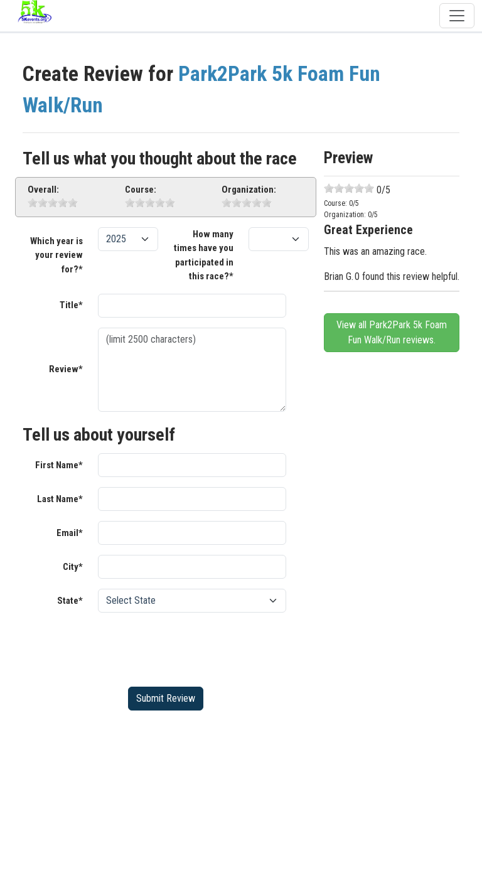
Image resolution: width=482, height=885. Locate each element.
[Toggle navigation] (456, 15)
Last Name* (60, 499)
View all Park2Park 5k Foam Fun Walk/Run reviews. (391, 332)
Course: (140, 189)
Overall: (43, 189)
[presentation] (193, 647)
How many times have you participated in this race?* (203, 255)
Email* (69, 533)
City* (73, 566)
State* (70, 600)
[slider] (53, 203)
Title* (71, 305)
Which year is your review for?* (56, 255)
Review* (66, 369)
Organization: (249, 189)
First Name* (59, 465)
